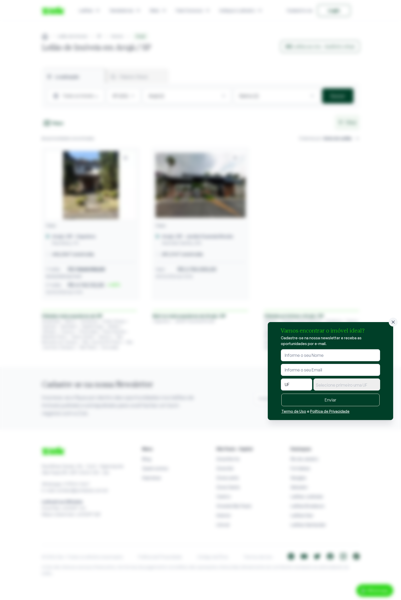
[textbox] (347, 385)
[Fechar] (393, 322)
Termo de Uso (293, 411)
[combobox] (346, 384)
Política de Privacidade (330, 411)
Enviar (330, 400)
